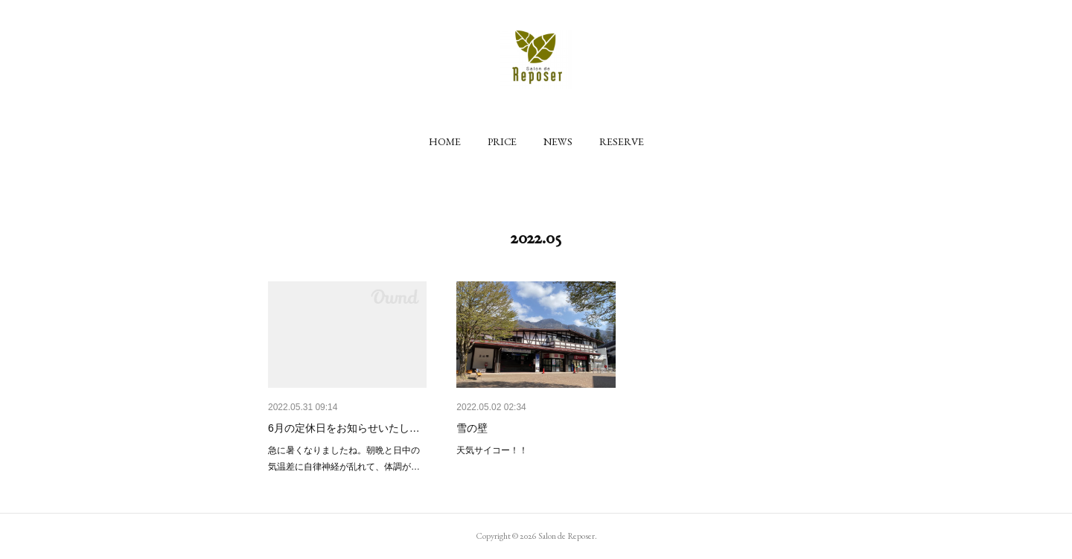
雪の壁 (472, 428)
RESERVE (621, 141)
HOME (445, 141)
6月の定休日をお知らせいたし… (344, 428)
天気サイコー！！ (492, 450)
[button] (445, 141)
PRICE (502, 141)
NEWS (557, 141)
